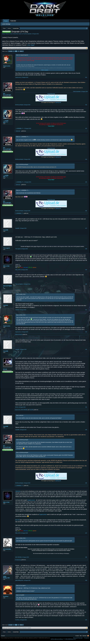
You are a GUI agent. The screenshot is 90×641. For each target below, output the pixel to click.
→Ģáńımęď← (18, 131)
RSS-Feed (88, 635)
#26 (86, 210)
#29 (86, 269)
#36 (86, 482)
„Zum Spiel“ (31, 45)
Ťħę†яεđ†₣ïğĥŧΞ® (7, 286)
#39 (86, 580)
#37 (86, 533)
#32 (86, 331)
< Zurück (10, 51)
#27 (86, 228)
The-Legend (6, 248)
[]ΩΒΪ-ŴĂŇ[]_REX (6, 577)
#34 (86, 407)
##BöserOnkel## (18, 334)
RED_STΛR (6, 266)
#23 (86, 128)
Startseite (85, 635)
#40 (86, 619)
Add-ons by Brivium (63, 639)
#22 (86, 104)
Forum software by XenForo (13, 637)
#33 (86, 349)
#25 (86, 182)
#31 (86, 309)
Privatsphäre (86, 637)
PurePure (25, 33)
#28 (86, 248)
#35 (86, 429)
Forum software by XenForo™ (37, 637)
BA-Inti (5, 369)
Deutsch (3, 635)
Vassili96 (5, 230)
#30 (86, 284)
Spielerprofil (58, 102)
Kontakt (77, 635)
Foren (6, 21)
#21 (86, 77)
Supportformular (51, 93)
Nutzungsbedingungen (78, 637)
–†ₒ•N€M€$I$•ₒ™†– (5, 121)
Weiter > (21, 51)
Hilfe (81, 635)
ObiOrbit (5, 305)
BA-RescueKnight (7, 94)
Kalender (13, 21)
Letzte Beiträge (6, 24)
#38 (86, 557)
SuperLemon (6, 66)
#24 (86, 159)
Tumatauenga (18, 559)
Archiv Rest (15, 33)
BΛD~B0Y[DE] (24, 409)
